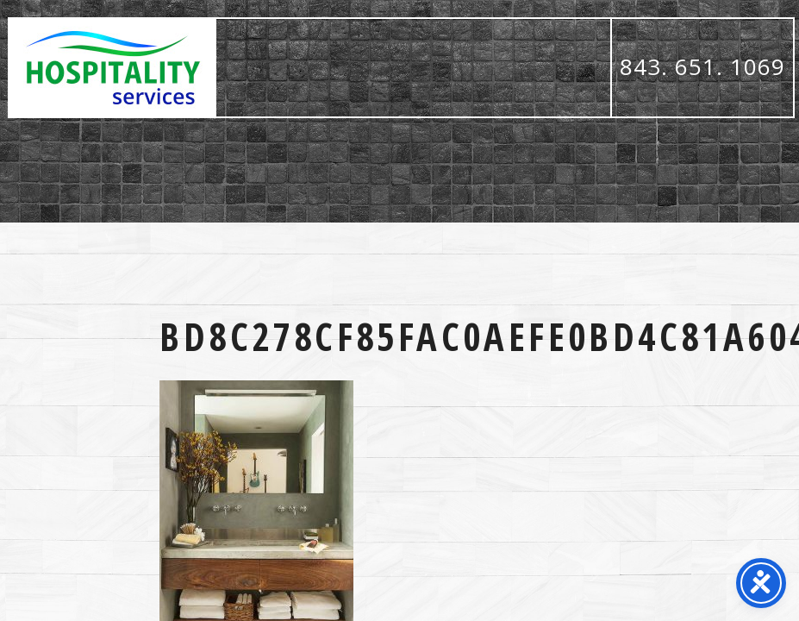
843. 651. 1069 (702, 66)
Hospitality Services (112, 67)
